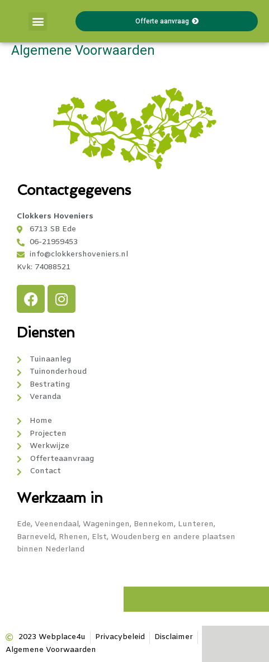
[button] (38, 21)
